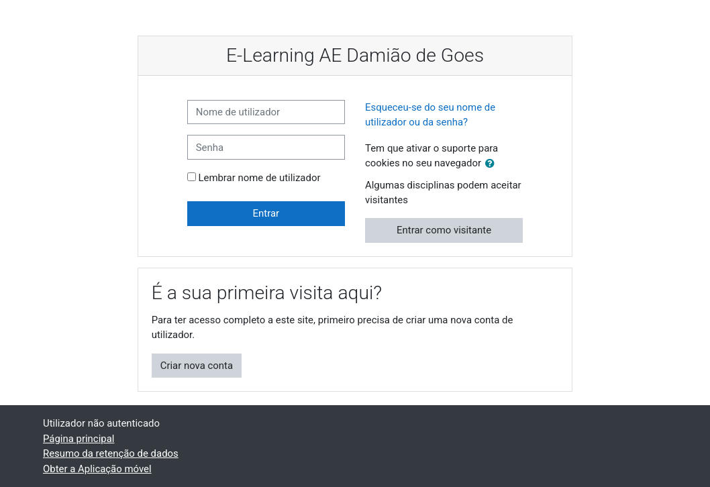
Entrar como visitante (444, 230)
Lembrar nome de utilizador (259, 178)
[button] (492, 164)
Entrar (266, 213)
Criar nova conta (196, 366)
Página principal (78, 439)
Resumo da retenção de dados (111, 453)
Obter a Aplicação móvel (97, 469)
